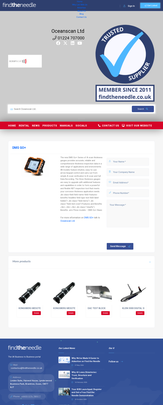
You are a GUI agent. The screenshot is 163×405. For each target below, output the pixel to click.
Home (42, 5)
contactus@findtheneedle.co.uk (26, 368)
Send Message (120, 246)
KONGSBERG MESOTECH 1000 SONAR (38, 308)
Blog (94, 5)
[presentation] (127, 234)
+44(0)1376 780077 (31, 396)
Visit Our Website (137, 125)
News (36, 125)
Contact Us (104, 5)
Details (36, 313)
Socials (81, 125)
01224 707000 (68, 38)
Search (143, 109)
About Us (84, 5)
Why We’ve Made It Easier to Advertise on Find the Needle (86, 360)
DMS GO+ (88, 217)
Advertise (72, 5)
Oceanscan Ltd (67, 31)
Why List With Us (56, 5)
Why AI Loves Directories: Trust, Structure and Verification (84, 375)
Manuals (66, 125)
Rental (24, 125)
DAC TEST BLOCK (96, 308)
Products (49, 125)
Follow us (116, 361)
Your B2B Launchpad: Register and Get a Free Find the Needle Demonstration (87, 392)
